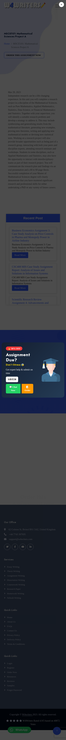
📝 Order (27, 389)
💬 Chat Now (13, 389)
